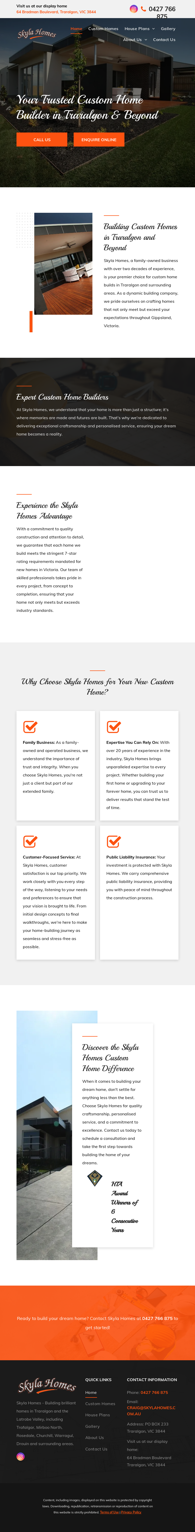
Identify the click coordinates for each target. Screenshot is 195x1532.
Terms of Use (109, 1512)
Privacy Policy (131, 1512)
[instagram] (134, 9)
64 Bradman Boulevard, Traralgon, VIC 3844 (56, 11)
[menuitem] (76, 28)
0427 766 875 (157, 1318)
